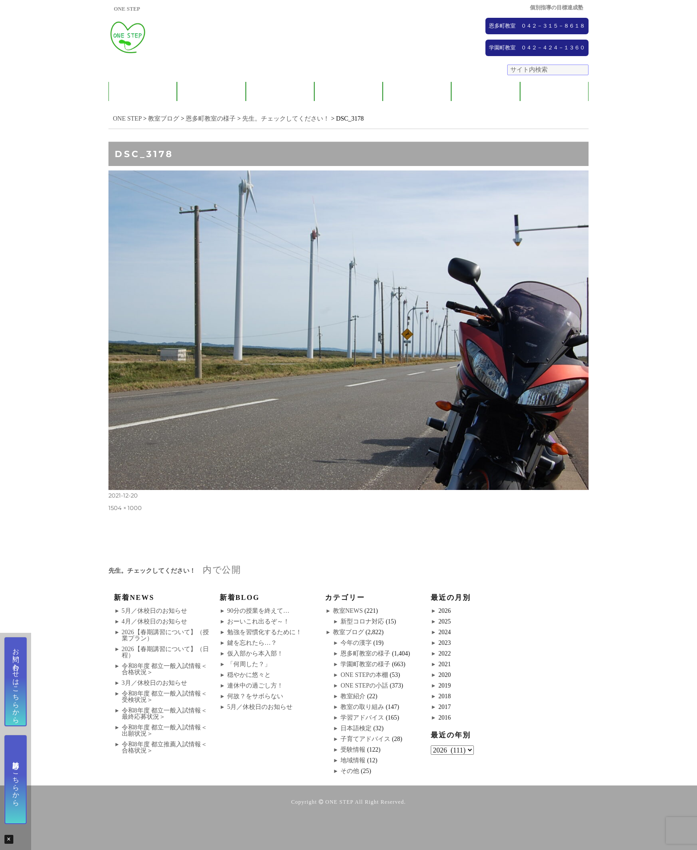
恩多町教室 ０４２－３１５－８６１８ (537, 26)
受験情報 (352, 749)
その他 (349, 771)
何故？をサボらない (255, 696)
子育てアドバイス (365, 739)
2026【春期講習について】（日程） (165, 652)
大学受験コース (417, 91)
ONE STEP (339, 802)
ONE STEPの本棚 (364, 675)
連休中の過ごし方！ (255, 685)
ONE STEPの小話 (364, 685)
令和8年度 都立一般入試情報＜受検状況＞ (165, 696)
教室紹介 (280, 91)
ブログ (554, 91)
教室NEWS (348, 610)
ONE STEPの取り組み (348, 91)
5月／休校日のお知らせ (154, 610)
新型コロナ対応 (362, 621)
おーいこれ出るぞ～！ (258, 621)
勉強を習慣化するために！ (264, 632)
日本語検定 (356, 728)
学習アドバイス (362, 717)
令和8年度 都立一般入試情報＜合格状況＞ (165, 669)
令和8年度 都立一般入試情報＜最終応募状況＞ (165, 713)
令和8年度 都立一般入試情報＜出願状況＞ (165, 730)
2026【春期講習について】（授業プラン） (165, 635)
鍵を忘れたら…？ (252, 643)
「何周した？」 (249, 664)
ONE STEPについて (143, 91)
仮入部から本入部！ (255, 653)
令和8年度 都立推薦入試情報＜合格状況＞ (165, 747)
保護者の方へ (211, 91)
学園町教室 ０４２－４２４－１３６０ (537, 48)
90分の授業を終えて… (258, 610)
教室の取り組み (362, 707)
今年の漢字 (356, 643)
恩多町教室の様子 (365, 653)
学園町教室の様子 (365, 664)
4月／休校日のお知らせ (154, 621)
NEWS (485, 91)
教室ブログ (348, 632)
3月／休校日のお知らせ (154, 683)
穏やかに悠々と (249, 675)
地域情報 (352, 760)
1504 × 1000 (125, 507)
